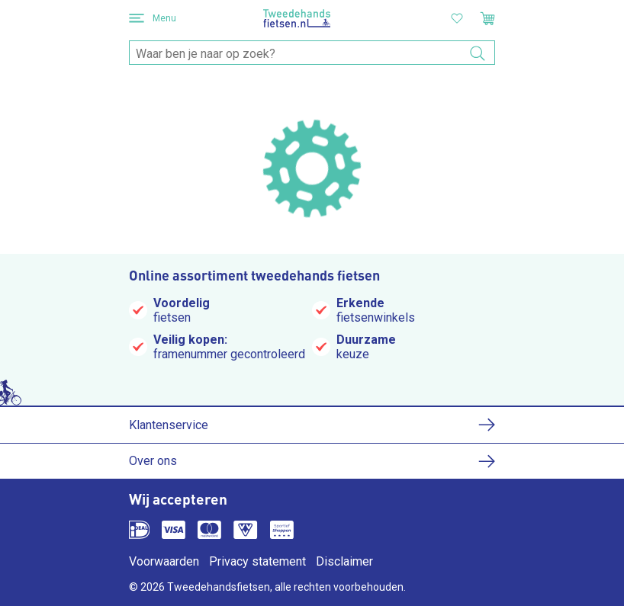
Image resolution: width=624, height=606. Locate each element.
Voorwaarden (164, 561)
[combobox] (312, 53)
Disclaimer (344, 561)
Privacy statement (257, 561)
